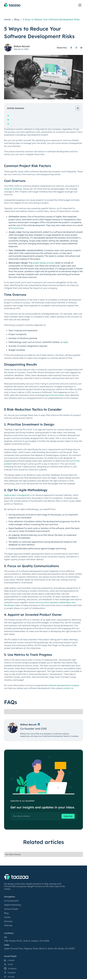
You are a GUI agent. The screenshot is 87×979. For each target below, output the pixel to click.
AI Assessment (11, 900)
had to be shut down (54, 395)
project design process (43, 262)
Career (7, 917)
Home (7, 19)
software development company (63, 685)
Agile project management (17, 495)
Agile (65, 342)
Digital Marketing (12, 905)
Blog (16, 19)
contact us (68, 688)
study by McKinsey (13, 189)
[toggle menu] (80, 5)
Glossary (8, 921)
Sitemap (8, 925)
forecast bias (17, 228)
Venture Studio (11, 909)
